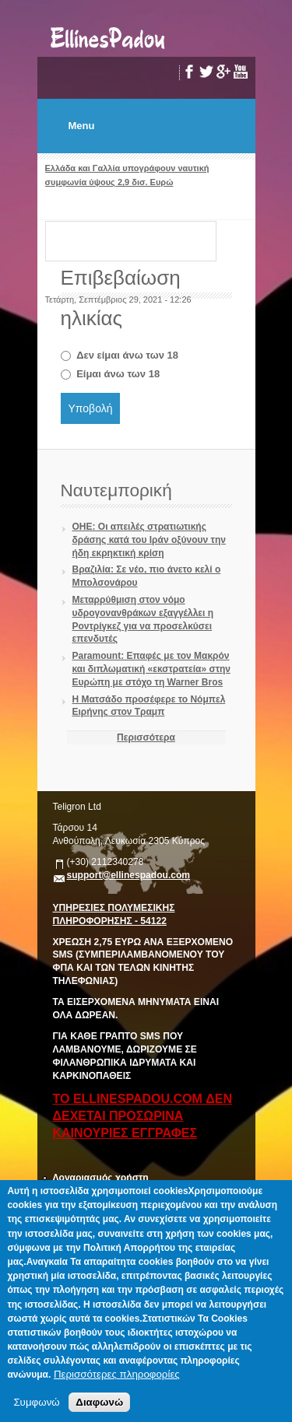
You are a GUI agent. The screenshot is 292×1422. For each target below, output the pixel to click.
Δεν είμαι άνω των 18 (127, 355)
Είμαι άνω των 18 (118, 374)
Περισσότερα (146, 737)
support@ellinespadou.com (129, 875)
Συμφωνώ (36, 1402)
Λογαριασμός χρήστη (101, 1177)
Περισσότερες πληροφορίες (117, 1374)
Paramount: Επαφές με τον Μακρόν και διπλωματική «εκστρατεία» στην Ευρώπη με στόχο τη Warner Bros (151, 669)
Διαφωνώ (99, 1402)
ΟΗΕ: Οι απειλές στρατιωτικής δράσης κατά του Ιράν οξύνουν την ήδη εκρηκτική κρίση (149, 540)
